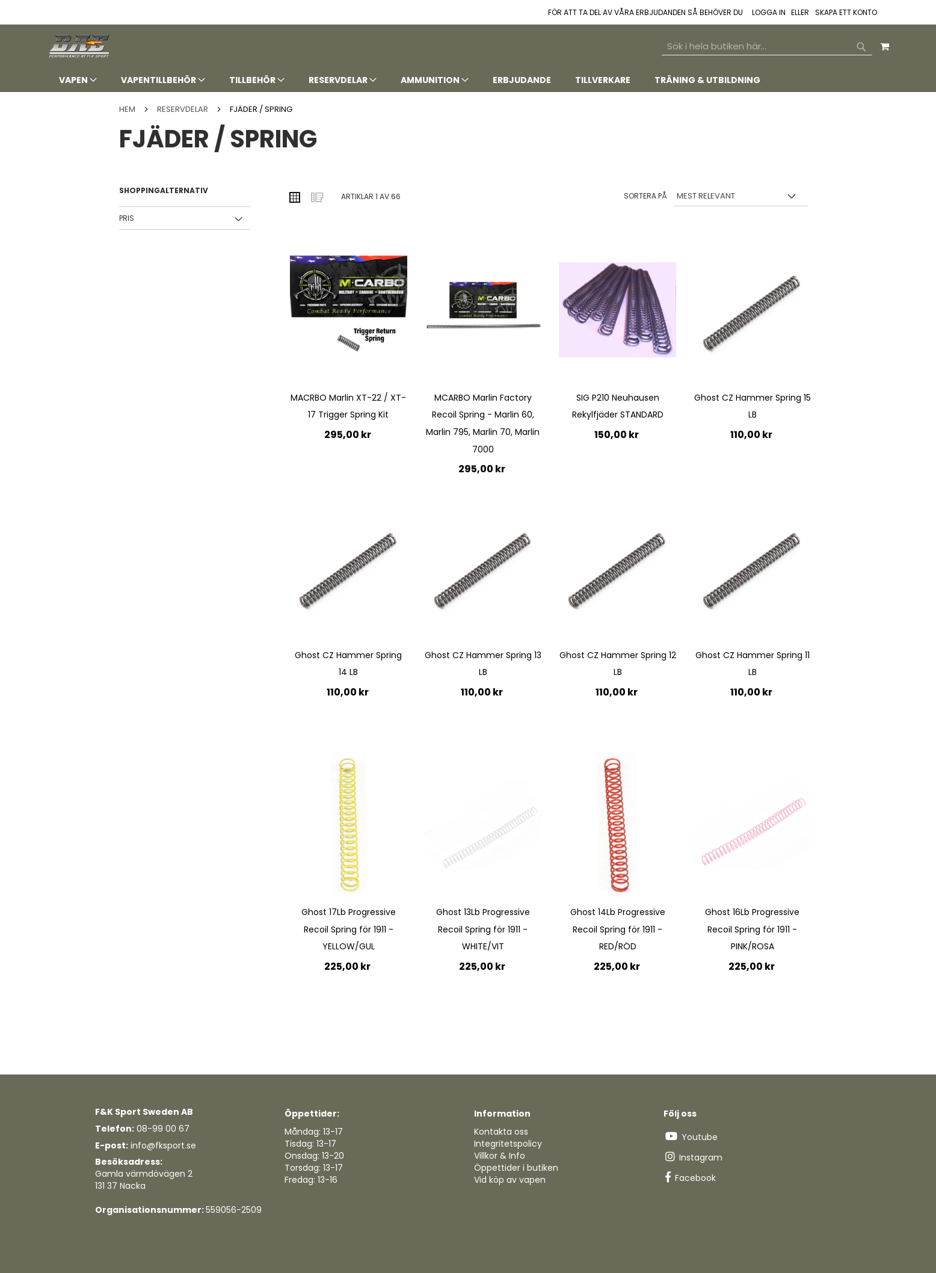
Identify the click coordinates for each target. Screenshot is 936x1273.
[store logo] (80, 46)
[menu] (468, 80)
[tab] (468, 80)
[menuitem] (78, 80)
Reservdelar (183, 109)
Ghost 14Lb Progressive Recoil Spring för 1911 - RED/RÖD (617, 929)
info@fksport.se (163, 1145)
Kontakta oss (501, 1132)
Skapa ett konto (846, 12)
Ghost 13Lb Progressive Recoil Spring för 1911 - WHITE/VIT (483, 929)
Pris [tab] (126, 218)
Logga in (769, 12)
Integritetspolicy (508, 1144)
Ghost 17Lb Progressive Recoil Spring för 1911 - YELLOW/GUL (348, 929)
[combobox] (767, 46)
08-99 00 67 (163, 1129)
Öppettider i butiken (516, 1168)
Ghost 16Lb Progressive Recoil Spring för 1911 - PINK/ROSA (752, 929)
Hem (128, 109)
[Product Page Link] (348, 311)
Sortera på (645, 196)
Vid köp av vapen (510, 1180)
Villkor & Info (499, 1156)
